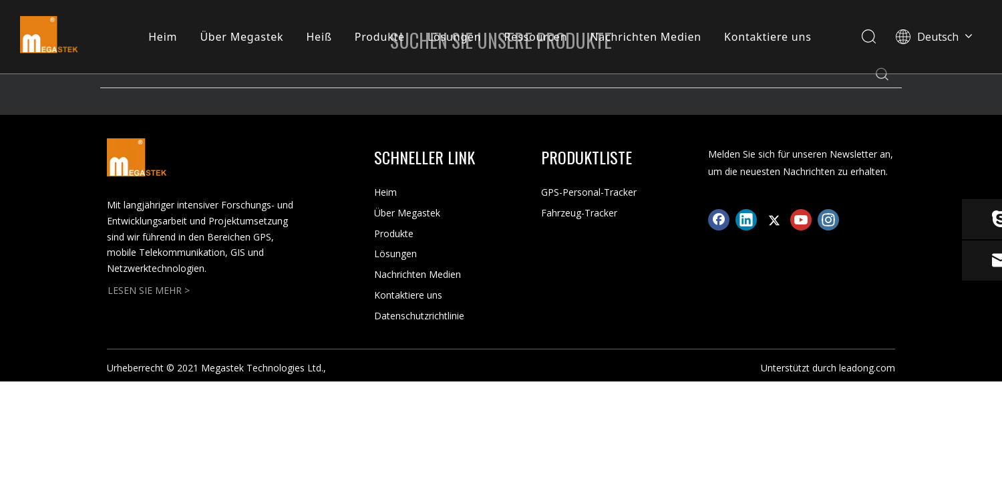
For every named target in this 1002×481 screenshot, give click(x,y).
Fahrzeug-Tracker (579, 212)
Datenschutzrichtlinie (419, 315)
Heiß (319, 36)
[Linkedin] (746, 219)
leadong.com (867, 367)
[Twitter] (773, 219)
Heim (162, 36)
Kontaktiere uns (768, 36)
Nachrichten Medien (645, 36)
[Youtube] (801, 219)
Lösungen (455, 36)
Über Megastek (241, 36)
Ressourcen (536, 36)
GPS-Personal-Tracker (589, 192)
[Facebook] (718, 219)
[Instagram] (828, 219)
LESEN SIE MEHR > (149, 290)
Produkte (380, 36)
